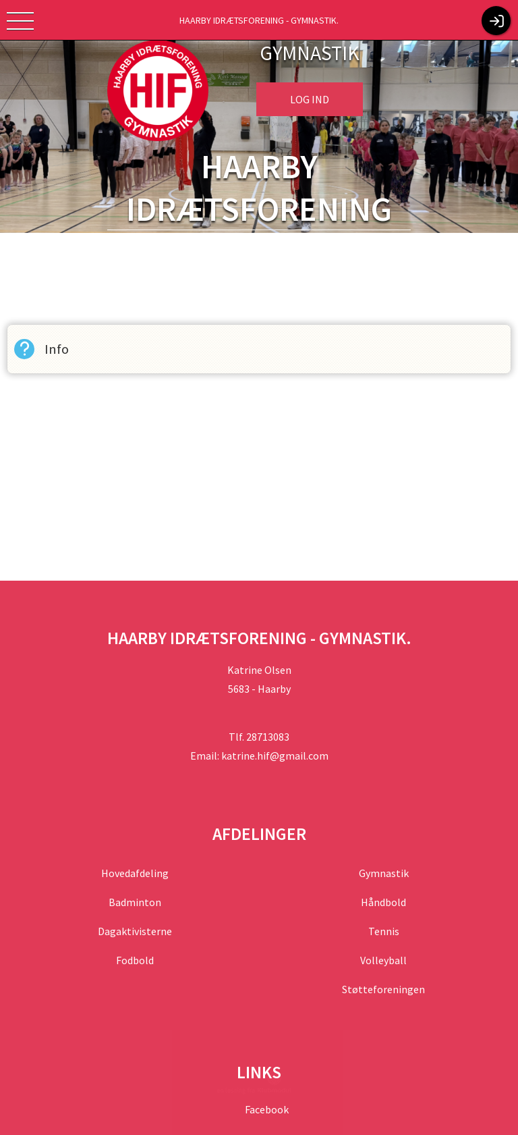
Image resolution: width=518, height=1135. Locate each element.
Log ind (309, 99)
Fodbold (135, 960)
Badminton (135, 902)
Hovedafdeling (135, 873)
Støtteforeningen (383, 989)
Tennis (383, 931)
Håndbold (383, 902)
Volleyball (383, 960)
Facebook (266, 1109)
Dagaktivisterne (135, 931)
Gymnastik (384, 873)
